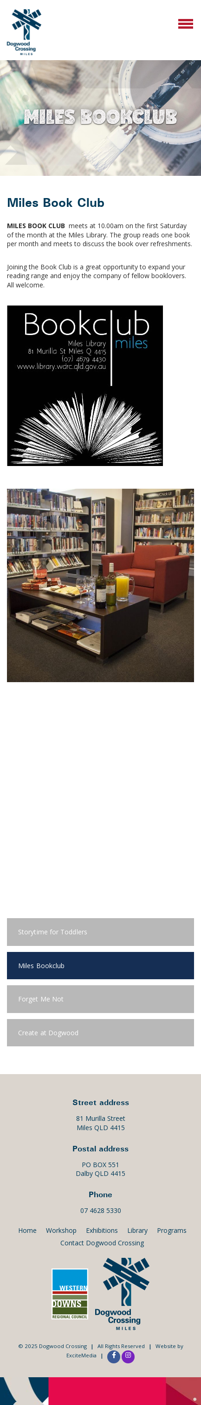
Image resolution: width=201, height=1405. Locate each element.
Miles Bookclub (41, 965)
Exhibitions (102, 1230)
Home (27, 1230)
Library (137, 1230)
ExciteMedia (81, 1355)
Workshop (61, 1230)
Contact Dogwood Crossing (102, 1242)
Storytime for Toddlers (52, 931)
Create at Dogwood (48, 1032)
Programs (172, 1230)
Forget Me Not (41, 999)
